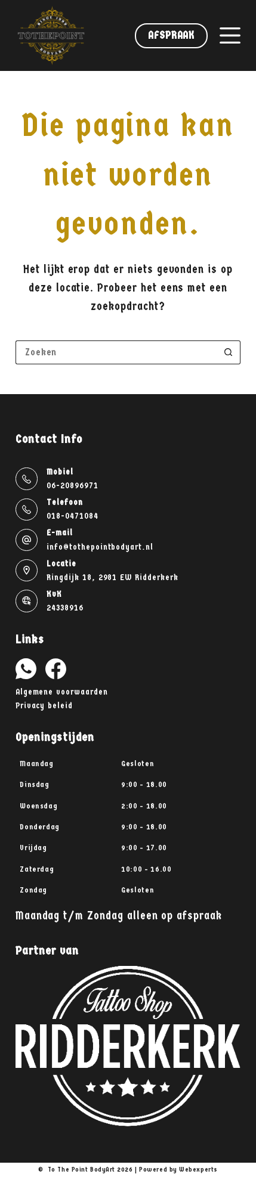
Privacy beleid (44, 706)
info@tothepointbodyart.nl (100, 547)
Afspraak (171, 35)
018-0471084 (72, 516)
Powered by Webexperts (178, 1169)
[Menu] (230, 35)
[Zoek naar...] (116, 352)
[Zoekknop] (228, 352)
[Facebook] (55, 668)
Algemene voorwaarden (62, 692)
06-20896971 (72, 486)
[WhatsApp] (26, 668)
